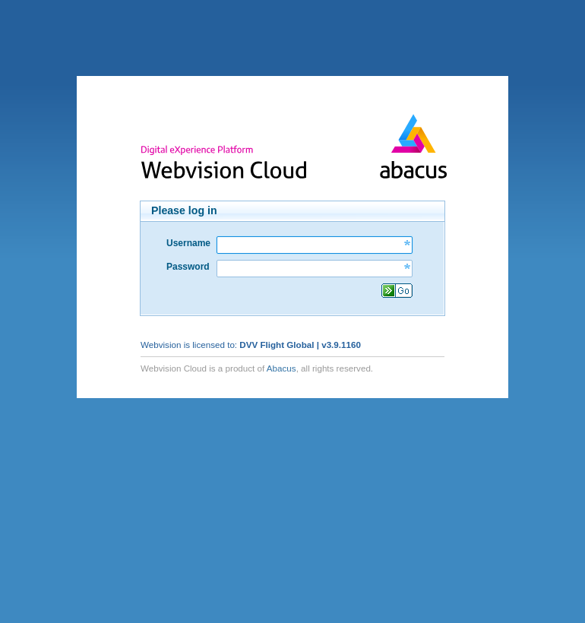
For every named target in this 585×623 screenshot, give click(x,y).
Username (188, 243)
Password (188, 266)
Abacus (281, 368)
